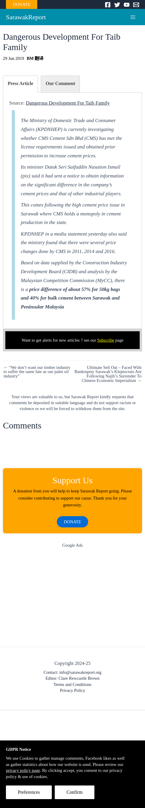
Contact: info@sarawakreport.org (72, 672)
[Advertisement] (72, 598)
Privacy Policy (72, 690)
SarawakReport (26, 17)
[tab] (20, 84)
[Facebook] (108, 5)
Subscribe (105, 340)
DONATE (21, 4)
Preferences (29, 792)
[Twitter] (117, 5)
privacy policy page (23, 770)
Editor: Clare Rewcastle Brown (73, 678)
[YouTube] (127, 5)
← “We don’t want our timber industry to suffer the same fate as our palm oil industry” (37, 371)
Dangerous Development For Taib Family (68, 103)
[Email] (136, 5)
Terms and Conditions (73, 684)
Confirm (75, 792)
